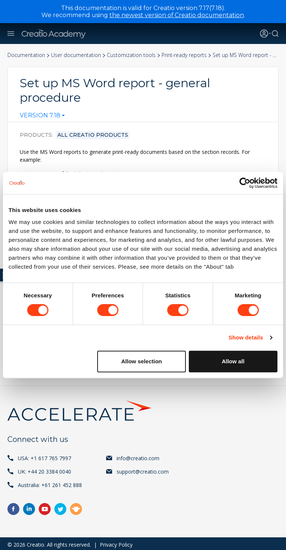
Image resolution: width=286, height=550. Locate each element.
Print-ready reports (184, 55)
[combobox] (42, 117)
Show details (246, 337)
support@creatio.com (143, 469)
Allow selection (141, 361)
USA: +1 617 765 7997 (44, 455)
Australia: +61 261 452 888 (50, 482)
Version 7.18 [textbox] (40, 115)
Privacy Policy (116, 542)
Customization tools (131, 55)
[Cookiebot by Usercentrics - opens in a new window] (244, 183)
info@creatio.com (138, 455)
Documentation (26, 55)
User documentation (76, 55)
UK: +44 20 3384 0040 (44, 469)
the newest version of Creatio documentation (176, 15)
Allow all (233, 361)
